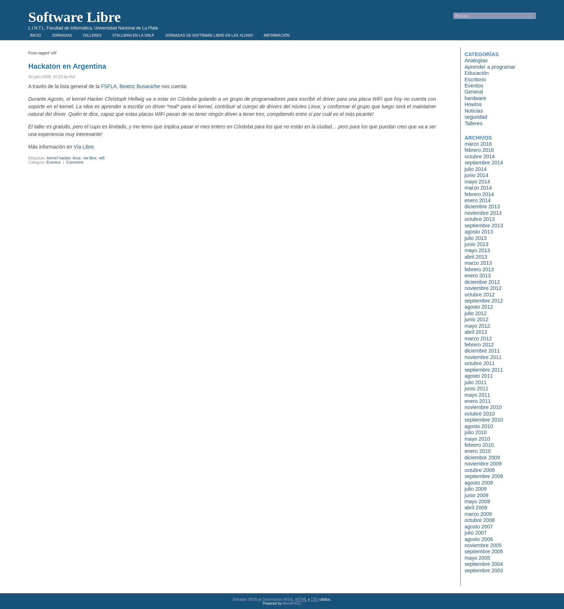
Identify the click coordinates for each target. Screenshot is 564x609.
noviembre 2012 (482, 288)
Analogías (475, 60)
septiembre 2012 (483, 301)
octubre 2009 (479, 470)
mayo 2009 (477, 501)
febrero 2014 (479, 194)
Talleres (92, 35)
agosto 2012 (478, 307)
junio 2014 (476, 175)
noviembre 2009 (482, 464)
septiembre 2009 (483, 476)
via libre (90, 158)
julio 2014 (475, 169)
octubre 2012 (479, 294)
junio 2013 (476, 244)
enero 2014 (477, 200)
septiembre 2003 (483, 570)
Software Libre (74, 17)
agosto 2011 (478, 376)
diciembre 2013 (482, 206)
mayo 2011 (477, 395)
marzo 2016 (478, 144)
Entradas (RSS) (245, 599)
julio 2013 (475, 238)
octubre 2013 (479, 219)
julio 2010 (475, 432)
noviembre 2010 (482, 407)
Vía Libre (83, 147)
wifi (102, 158)
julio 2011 (475, 382)
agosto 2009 (478, 483)
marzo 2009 (478, 514)
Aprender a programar (489, 67)
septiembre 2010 (483, 420)
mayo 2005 (477, 558)
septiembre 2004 (483, 564)
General (473, 92)
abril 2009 (475, 507)
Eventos (53, 162)
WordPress (291, 603)
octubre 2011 (479, 363)
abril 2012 (475, 332)
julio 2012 (475, 313)
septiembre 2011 (483, 370)
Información (277, 35)
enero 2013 (477, 275)
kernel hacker (58, 158)
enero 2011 (477, 401)
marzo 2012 (478, 338)
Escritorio (475, 79)
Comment (74, 162)
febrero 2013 (479, 269)
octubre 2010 (479, 414)
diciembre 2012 (482, 282)
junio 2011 (476, 388)
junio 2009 (476, 495)
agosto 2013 (478, 232)
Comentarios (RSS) (277, 599)
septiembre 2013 (483, 225)
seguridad (475, 117)
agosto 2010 (478, 426)
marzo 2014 (478, 188)
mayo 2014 (477, 182)
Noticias (473, 111)
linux (77, 158)
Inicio (35, 35)
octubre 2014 (479, 156)
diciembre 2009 (482, 457)
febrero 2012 (479, 344)
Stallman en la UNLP (133, 35)
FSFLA (109, 86)
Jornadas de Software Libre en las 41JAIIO (209, 35)
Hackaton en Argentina (67, 66)
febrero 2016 (479, 150)
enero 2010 (477, 451)
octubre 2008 (479, 520)
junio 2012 (476, 319)
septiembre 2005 (483, 551)
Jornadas (62, 35)
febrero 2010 (479, 445)
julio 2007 (475, 533)
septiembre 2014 (483, 162)
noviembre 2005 (482, 545)
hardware (475, 98)
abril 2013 (475, 257)
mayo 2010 (477, 439)
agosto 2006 (478, 539)
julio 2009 (475, 489)
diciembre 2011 (482, 351)
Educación (476, 73)
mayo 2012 (477, 326)
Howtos (473, 104)
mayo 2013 (477, 250)
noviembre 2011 (482, 357)
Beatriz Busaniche (139, 86)
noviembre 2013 (482, 213)
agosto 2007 (478, 527)
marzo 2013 (478, 263)
